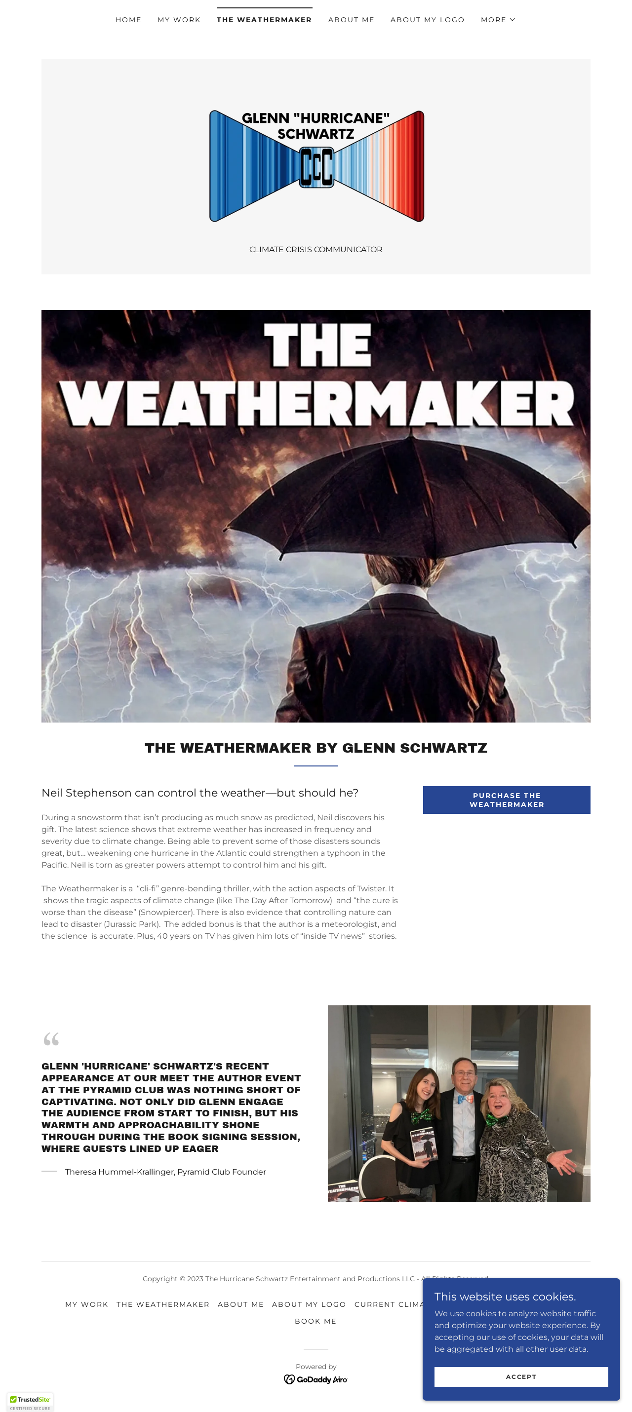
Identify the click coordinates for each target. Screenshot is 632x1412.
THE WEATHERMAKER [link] (264, 19)
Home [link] (129, 19)
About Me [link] (351, 19)
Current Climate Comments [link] (422, 1304)
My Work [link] (179, 19)
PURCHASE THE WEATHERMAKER (507, 800)
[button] (498, 20)
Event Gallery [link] (532, 1304)
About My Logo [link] (428, 19)
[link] (316, 157)
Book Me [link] (316, 1321)
